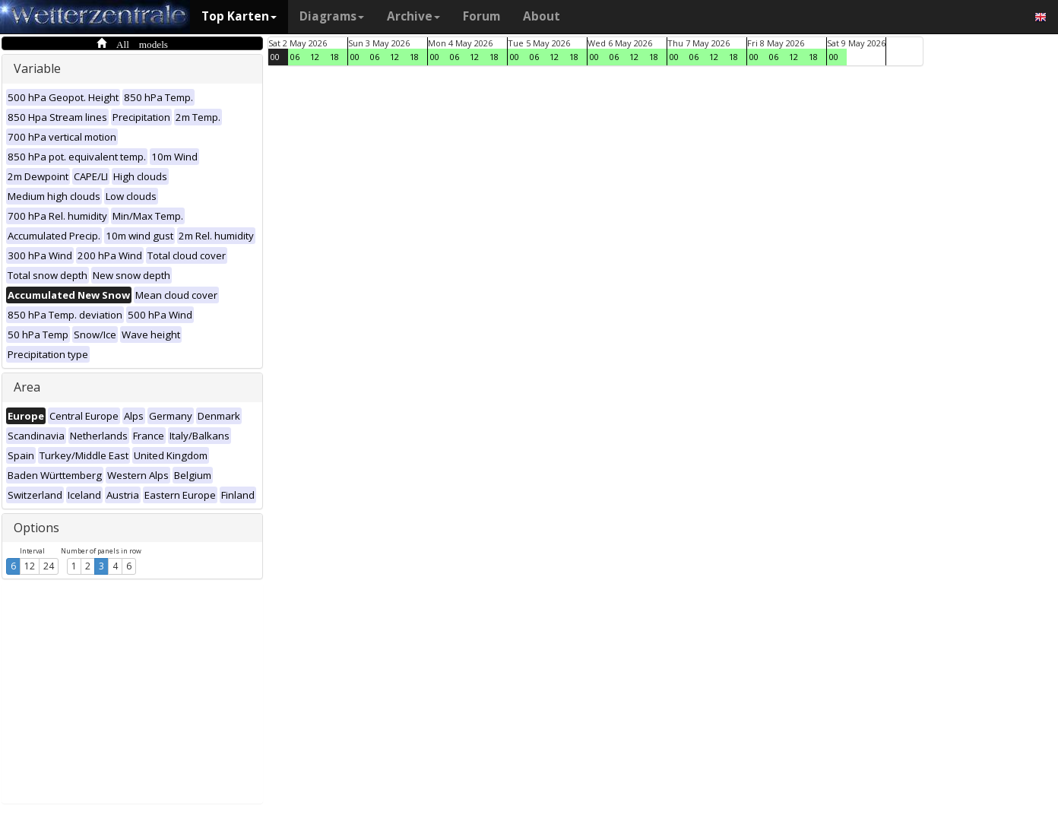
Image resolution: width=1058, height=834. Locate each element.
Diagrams (331, 16)
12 (29, 566)
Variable (37, 68)
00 (275, 56)
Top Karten (239, 16)
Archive (413, 16)
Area (27, 387)
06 (294, 56)
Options (36, 527)
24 (48, 566)
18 (334, 56)
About (541, 16)
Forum (481, 16)
